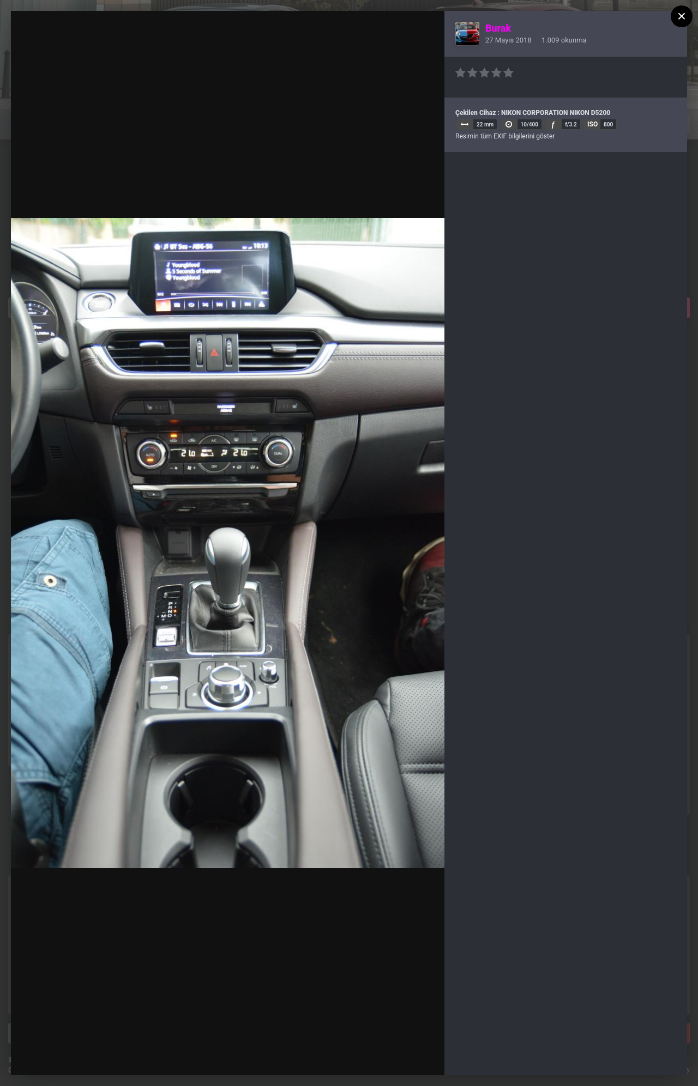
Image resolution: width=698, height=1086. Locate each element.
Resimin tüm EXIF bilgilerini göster (505, 136)
